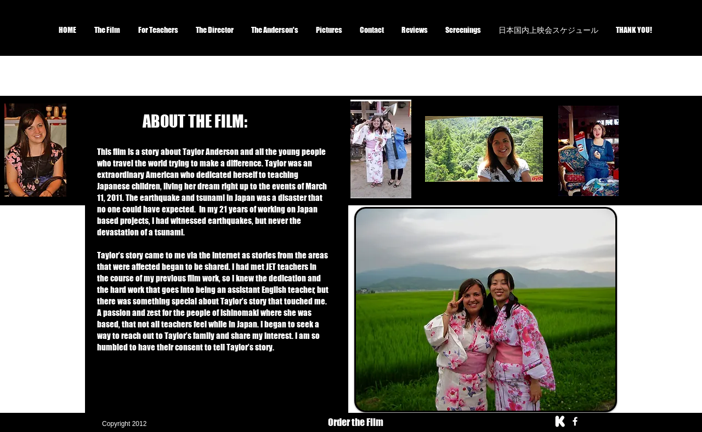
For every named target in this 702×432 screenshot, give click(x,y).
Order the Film (355, 422)
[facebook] (575, 421)
